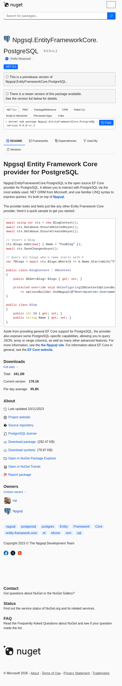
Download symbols (21, 450)
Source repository (21, 425)
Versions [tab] (14, 149)
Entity (64, 526)
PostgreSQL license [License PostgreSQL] (22, 433)
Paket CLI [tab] (79, 109)
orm (68, 533)
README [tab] (14, 141)
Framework (82, 526)
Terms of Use (51, 673)
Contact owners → (15, 492)
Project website (19, 417)
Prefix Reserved (21, 58)
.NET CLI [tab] (11, 109)
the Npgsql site (52, 345)
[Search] (111, 16)
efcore (55, 533)
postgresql (28, 526)
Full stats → (11, 367)
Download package (22, 441)
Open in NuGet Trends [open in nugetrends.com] (24, 466)
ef (44, 533)
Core (98, 526)
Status (10, 603)
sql (79, 533)
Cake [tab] (61, 115)
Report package (19, 474)
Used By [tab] (90, 141)
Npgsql (58, 197)
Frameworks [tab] (38, 141)
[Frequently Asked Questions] (8, 618)
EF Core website (40, 349)
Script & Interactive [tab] (17, 115)
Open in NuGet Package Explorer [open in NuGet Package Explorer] (32, 458)
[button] (106, 122)
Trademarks (101, 673)
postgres (48, 526)
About (35, 673)
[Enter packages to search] (55, 16)
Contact (11, 588)
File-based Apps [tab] (43, 115)
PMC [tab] (25, 109)
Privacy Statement (77, 673)
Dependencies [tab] (65, 141)
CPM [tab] (65, 109)
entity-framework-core (21, 533)
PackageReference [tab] (45, 109)
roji (15, 500)
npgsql (10, 526)
